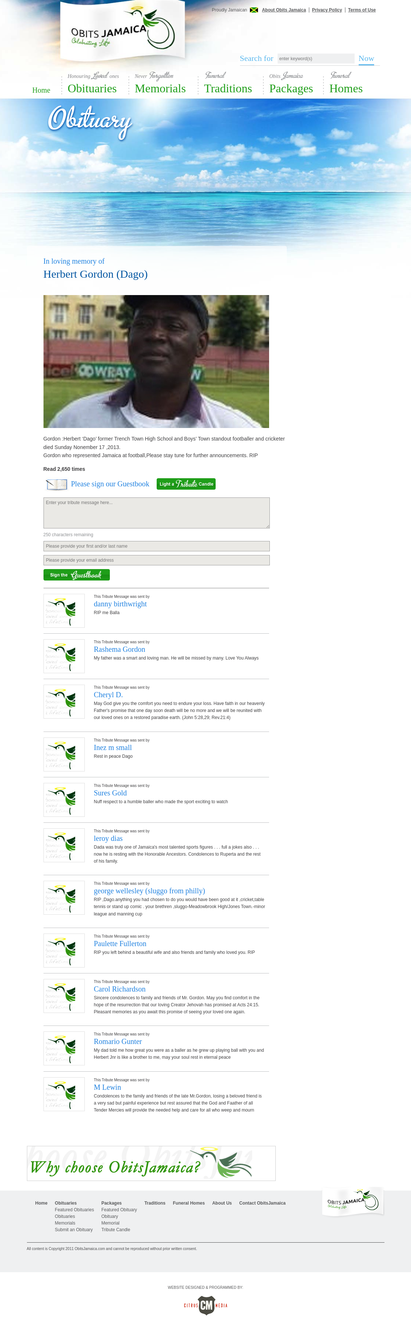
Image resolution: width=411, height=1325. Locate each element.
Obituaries (98, 82)
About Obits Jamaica (284, 10)
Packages (296, 82)
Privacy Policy (327, 10)
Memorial (110, 1223)
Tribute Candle (115, 1229)
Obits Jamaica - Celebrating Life (123, 38)
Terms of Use (362, 10)
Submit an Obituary (74, 1229)
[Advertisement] (305, 29)
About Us (222, 1203)
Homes (357, 82)
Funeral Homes (189, 1203)
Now (367, 58)
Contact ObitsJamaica (262, 1203)
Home (41, 90)
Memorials (167, 82)
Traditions (234, 82)
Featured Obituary (119, 1209)
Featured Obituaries (74, 1209)
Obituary (109, 1216)
